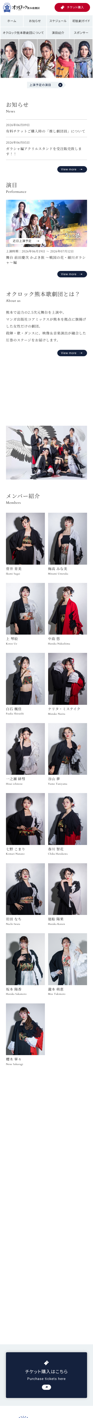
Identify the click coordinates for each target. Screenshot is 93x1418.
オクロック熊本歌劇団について (23, 33)
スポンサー (81, 33)
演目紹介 (58, 33)
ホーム (11, 21)
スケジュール (58, 21)
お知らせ (35, 21)
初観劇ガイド (81, 21)
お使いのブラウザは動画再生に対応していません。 (46, 389)
